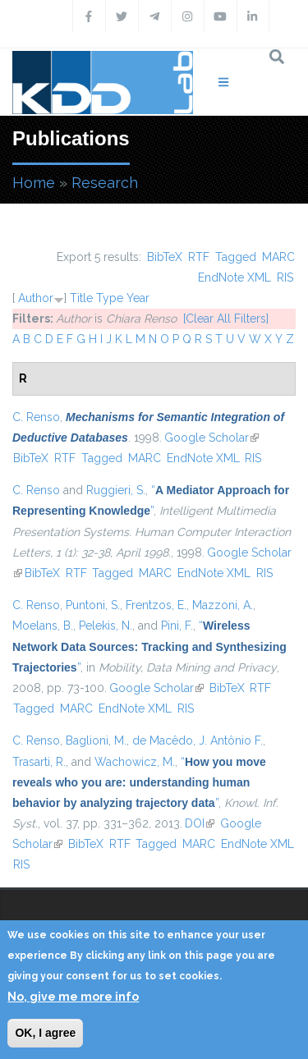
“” (149, 646)
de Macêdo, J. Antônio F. (197, 740)
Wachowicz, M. (134, 761)
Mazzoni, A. (222, 605)
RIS (285, 277)
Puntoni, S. (93, 605)
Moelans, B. (42, 625)
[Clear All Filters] (226, 318)
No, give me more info (73, 996)
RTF (198, 257)
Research (104, 182)
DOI (199, 823)
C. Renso (36, 417)
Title (81, 298)
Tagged (235, 257)
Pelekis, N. (105, 625)
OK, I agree (45, 1032)
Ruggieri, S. (115, 490)
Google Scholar (211, 437)
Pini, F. (177, 625)
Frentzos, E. (156, 605)
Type (109, 298)
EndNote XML (234, 277)
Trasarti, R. (39, 761)
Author (35, 298)
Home (33, 182)
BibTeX (164, 257)
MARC (278, 257)
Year (137, 298)
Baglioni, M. (96, 740)
